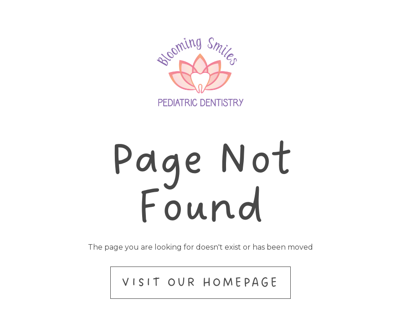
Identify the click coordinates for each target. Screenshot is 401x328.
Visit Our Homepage (200, 282)
